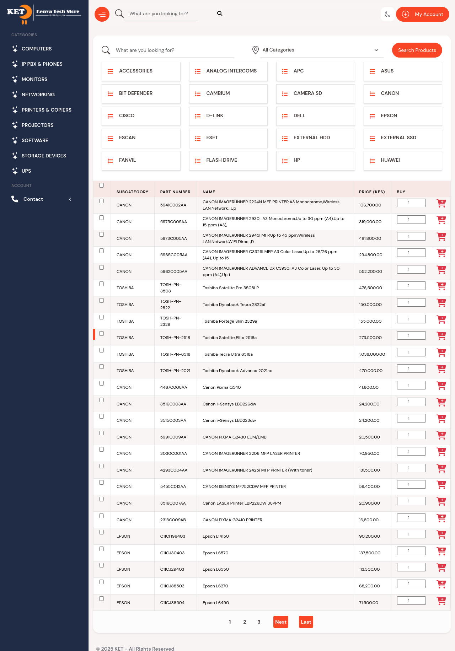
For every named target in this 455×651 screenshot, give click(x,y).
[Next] (281, 622)
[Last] (305, 622)
